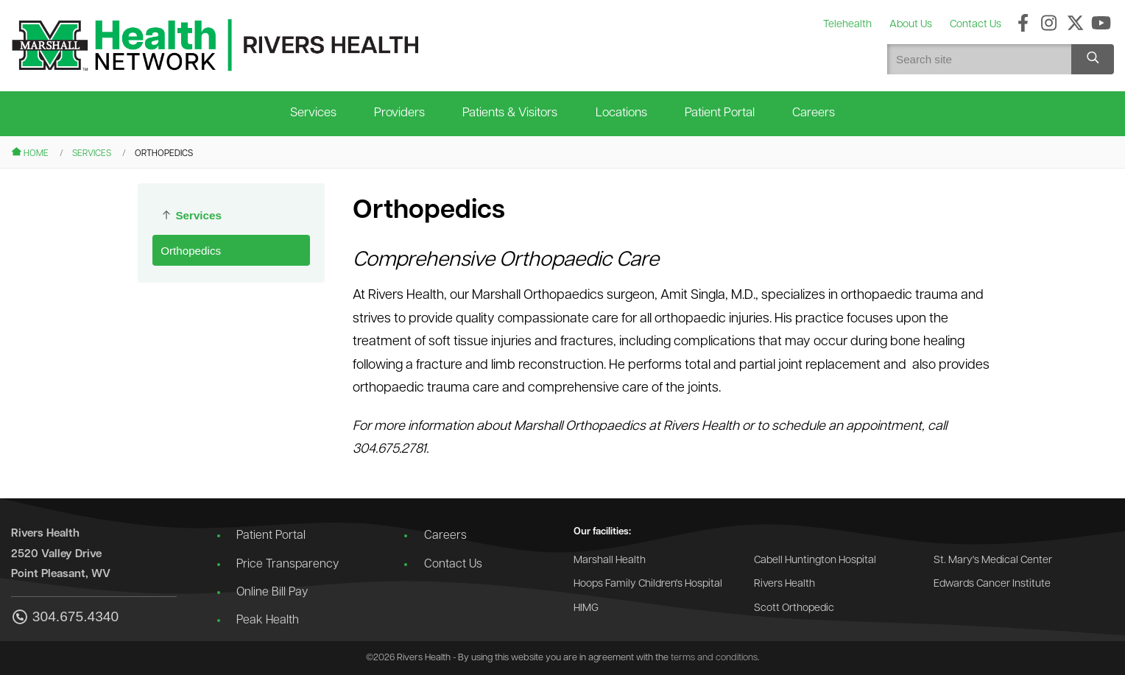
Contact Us (453, 564)
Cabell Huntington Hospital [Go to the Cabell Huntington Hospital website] (815, 560)
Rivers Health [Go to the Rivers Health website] (784, 584)
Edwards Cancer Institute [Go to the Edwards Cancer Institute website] (992, 584)
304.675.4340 (65, 617)
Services (313, 113)
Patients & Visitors (509, 113)
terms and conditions (714, 657)
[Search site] (1092, 59)
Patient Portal (720, 113)
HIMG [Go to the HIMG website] (586, 608)
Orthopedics (191, 250)
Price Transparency (287, 564)
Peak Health (267, 620)
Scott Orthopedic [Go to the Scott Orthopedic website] (794, 608)
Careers (813, 113)
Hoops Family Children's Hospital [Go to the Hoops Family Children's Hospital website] (648, 584)
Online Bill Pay (272, 592)
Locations (621, 113)
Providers (399, 113)
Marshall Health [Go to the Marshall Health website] (610, 560)
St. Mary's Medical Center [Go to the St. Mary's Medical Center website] (993, 560)
